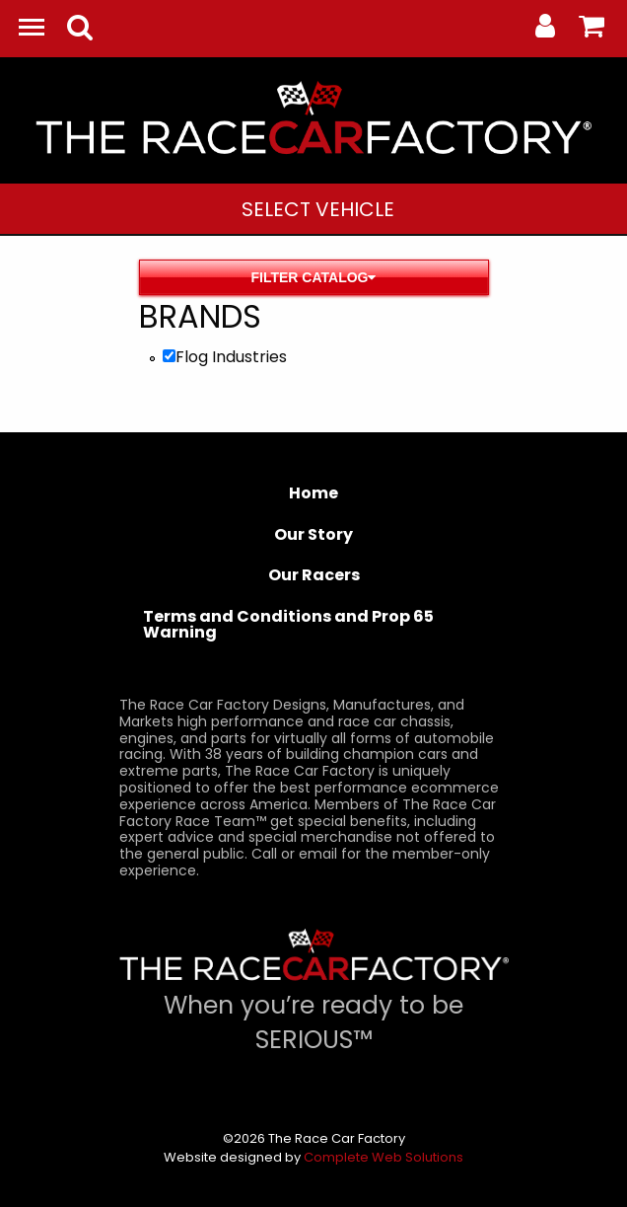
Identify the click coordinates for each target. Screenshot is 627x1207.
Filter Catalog (314, 277)
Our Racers (314, 575)
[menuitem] (317, 208)
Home (313, 493)
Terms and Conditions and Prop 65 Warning (288, 624)
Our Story (313, 534)
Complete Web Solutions (383, 1157)
